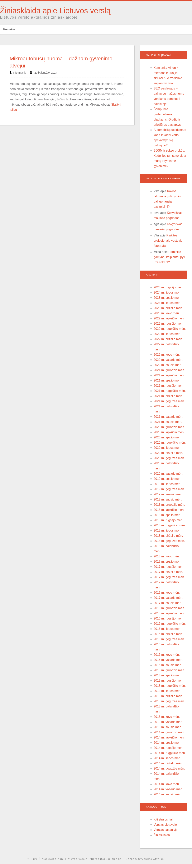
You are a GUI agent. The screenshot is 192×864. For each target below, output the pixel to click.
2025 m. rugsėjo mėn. (168, 287)
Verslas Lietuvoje (165, 824)
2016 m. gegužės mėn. (169, 639)
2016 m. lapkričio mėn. (169, 613)
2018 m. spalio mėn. (167, 515)
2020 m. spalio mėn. (167, 437)
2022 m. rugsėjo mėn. (168, 323)
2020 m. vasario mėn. (168, 473)
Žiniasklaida (162, 835)
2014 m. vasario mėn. (168, 789)
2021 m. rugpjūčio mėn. (170, 390)
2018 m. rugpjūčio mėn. (170, 525)
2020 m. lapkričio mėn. (169, 432)
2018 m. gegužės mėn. (169, 540)
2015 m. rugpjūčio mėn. (170, 685)
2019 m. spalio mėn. (167, 478)
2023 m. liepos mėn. (167, 302)
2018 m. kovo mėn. (167, 556)
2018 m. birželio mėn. (168, 535)
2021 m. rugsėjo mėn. (168, 385)
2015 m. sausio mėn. (168, 727)
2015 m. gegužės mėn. (169, 701)
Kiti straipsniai (163, 819)
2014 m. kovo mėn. (167, 784)
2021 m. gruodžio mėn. (169, 370)
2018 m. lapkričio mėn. (169, 509)
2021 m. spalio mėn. (167, 380)
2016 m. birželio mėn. (168, 634)
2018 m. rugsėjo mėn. (168, 520)
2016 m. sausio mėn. (168, 665)
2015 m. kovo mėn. (167, 716)
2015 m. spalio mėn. (167, 675)
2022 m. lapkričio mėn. (169, 318)
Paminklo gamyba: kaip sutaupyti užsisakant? (169, 257)
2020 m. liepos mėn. (167, 447)
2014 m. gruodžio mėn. (169, 732)
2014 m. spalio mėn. (167, 742)
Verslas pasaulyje (166, 829)
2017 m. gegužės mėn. (169, 577)
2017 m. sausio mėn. (168, 603)
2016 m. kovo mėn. (167, 654)
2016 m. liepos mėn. (167, 628)
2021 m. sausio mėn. (168, 421)
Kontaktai (9, 29)
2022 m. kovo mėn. (167, 354)
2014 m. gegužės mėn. (169, 768)
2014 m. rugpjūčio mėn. (170, 753)
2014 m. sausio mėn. (168, 794)
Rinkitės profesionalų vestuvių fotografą (168, 240)
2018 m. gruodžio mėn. (169, 504)
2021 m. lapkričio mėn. (169, 375)
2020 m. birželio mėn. (168, 453)
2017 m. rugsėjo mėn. (168, 566)
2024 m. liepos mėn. (167, 292)
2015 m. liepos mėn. (167, 691)
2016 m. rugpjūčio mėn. (170, 623)
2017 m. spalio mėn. (167, 561)
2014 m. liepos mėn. (167, 758)
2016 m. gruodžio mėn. (169, 608)
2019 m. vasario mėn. (168, 494)
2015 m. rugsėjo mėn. (168, 680)
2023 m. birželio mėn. (168, 308)
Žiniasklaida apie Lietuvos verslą (55, 10)
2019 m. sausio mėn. (168, 499)
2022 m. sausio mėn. (168, 365)
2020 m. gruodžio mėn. (169, 427)
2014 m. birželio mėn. (168, 763)
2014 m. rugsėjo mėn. (168, 747)
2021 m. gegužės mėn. (169, 401)
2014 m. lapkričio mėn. (169, 737)
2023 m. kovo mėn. (167, 313)
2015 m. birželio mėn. (168, 696)
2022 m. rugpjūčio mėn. (170, 328)
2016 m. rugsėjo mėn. (168, 618)
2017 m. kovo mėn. (167, 592)
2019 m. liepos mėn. (167, 484)
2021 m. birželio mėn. (168, 396)
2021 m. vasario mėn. (168, 416)
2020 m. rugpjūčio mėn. (170, 442)
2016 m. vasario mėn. (168, 659)
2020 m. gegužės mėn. (169, 458)
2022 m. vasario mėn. (168, 359)
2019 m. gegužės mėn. (169, 489)
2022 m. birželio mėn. (168, 339)
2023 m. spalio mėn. (167, 297)
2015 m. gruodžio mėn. (169, 670)
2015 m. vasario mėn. (168, 722)
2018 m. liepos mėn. (167, 530)
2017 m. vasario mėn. (168, 597)
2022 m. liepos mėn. (167, 334)
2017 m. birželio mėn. (168, 572)
